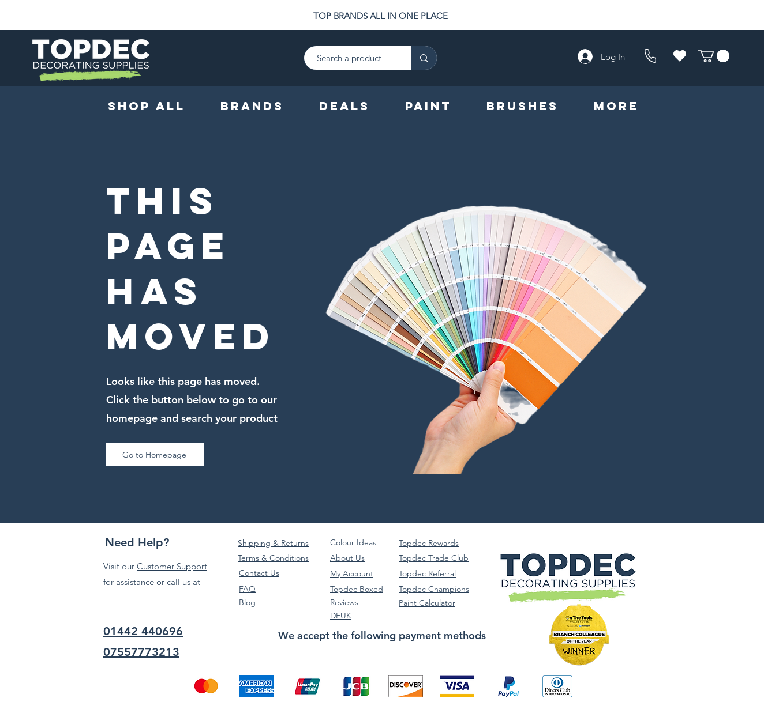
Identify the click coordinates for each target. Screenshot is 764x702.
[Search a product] (352, 58)
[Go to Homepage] (155, 454)
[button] (713, 56)
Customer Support (172, 566)
